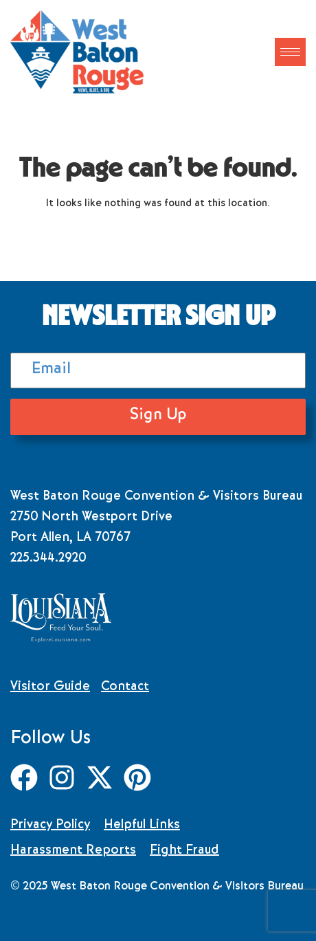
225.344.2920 (48, 559)
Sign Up (158, 416)
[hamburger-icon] (290, 52)
